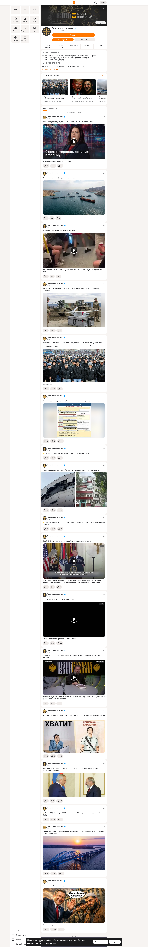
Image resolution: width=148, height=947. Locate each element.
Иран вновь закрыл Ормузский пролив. (58, 178)
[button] (45, 108)
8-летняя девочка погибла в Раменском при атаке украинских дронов (70, 470)
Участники (74, 45)
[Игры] (34, 29)
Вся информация (51, 70)
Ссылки (87, 45)
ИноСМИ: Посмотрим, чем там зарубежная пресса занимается (67, 541)
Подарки (100, 45)
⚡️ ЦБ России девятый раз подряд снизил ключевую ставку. (66, 453)
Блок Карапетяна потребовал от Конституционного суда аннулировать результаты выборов (70, 769)
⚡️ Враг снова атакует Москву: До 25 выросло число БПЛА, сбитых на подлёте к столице (74, 523)
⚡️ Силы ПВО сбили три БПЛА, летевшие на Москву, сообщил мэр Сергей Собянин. (71, 814)
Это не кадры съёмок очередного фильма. (59, 230)
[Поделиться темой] (53, 166)
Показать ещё (48, 384)
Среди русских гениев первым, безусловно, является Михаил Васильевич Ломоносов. (71, 656)
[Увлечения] (25, 10)
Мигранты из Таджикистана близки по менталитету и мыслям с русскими (71, 886)
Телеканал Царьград (55, 117)
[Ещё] (25, 930)
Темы (48, 45)
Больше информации (48, 943)
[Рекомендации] (25, 38)
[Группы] (34, 10)
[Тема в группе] (74, 450)
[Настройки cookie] (25, 944)
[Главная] (15, 10)
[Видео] (34, 19)
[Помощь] (15, 38)
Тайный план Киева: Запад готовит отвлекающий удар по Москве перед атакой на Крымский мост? (73, 833)
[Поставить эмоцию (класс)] (60, 166)
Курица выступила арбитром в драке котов (59, 599)
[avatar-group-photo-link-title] (46, 31)
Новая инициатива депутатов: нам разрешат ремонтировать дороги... (70, 122)
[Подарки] (15, 29)
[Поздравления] (25, 29)
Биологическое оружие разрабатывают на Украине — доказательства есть (72, 401)
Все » (103, 75)
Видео (60, 45)
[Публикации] (15, 19)
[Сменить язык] (25, 935)
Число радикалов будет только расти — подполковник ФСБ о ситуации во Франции (71, 289)
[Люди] (25, 19)
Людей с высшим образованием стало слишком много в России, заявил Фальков (74, 715)
